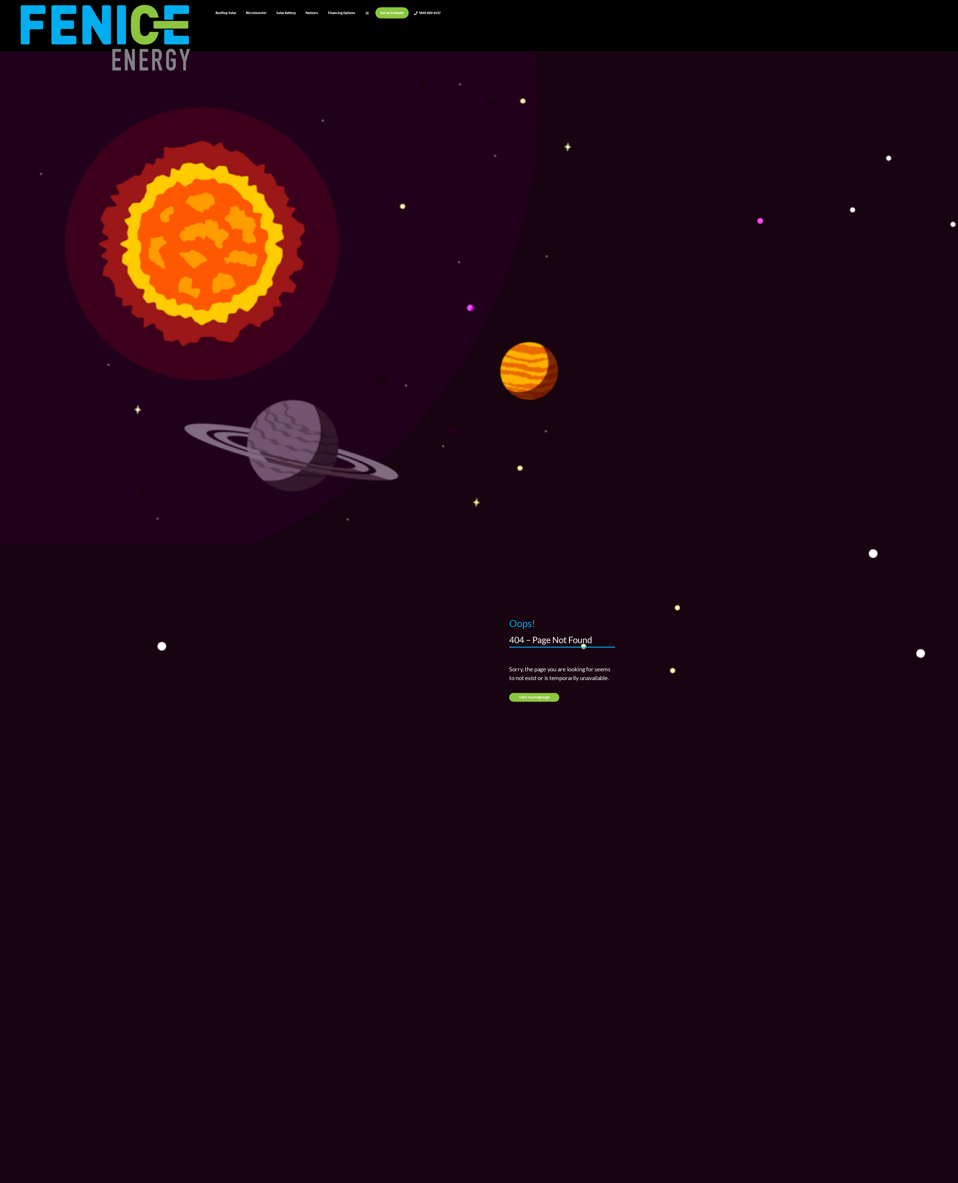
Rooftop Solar (226, 13)
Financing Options (341, 13)
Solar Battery (286, 13)
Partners (312, 13)
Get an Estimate (392, 13)
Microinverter (256, 13)
